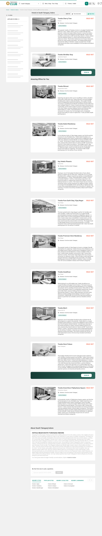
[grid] (63, 220)
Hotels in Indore (71, 457)
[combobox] (29, 3)
